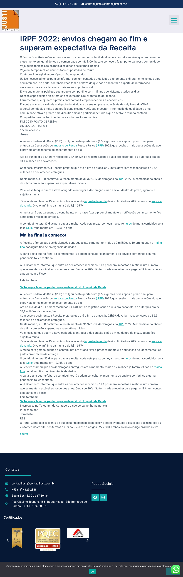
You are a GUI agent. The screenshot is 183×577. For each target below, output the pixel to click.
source (24, 434)
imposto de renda (95, 201)
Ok (92, 571)
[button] (174, 20)
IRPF (121, 179)
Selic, (29, 228)
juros (128, 224)
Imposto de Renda (65, 145)
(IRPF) (100, 145)
